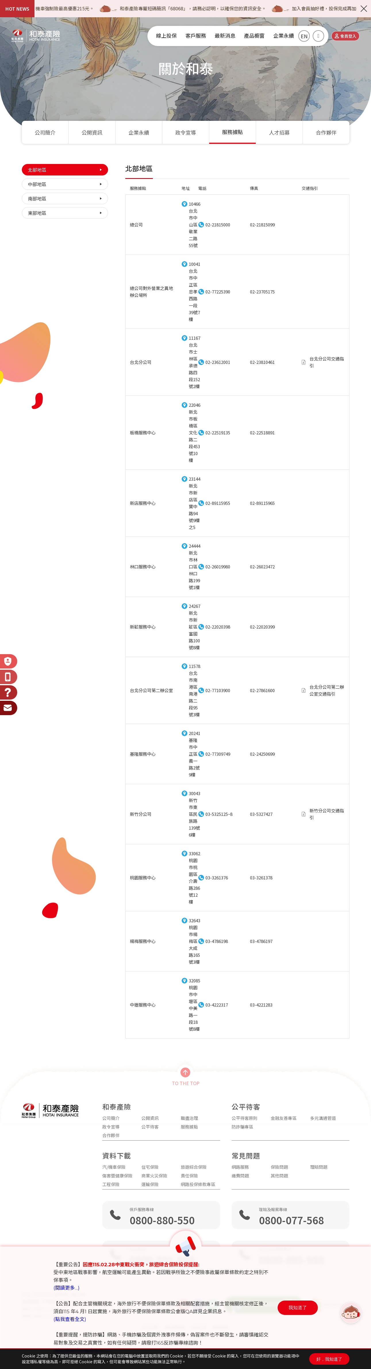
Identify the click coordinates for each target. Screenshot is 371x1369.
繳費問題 (240, 1175)
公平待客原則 (244, 1118)
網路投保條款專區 (198, 1184)
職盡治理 (189, 1118)
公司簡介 (45, 132)
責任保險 (189, 1175)
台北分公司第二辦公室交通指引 (327, 690)
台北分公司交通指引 (327, 362)
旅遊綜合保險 (194, 1167)
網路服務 (240, 1167)
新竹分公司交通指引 (327, 813)
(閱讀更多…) (66, 1288)
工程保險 (111, 1184)
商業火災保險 (154, 1175)
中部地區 (37, 184)
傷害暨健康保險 (117, 1175)
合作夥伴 (326, 132)
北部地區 (37, 169)
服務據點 (232, 132)
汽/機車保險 (114, 1167)
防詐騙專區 (242, 1126)
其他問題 (279, 1175)
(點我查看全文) (69, 1319)
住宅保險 (150, 1167)
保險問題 (279, 1167)
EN (304, 36)
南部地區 (37, 198)
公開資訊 (92, 132)
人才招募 (279, 132)
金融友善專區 (284, 1118)
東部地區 (37, 212)
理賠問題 (318, 1167)
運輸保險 (150, 1184)
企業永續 (138, 132)
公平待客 (150, 1126)
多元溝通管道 (323, 1118)
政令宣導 (185, 132)
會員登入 (345, 36)
